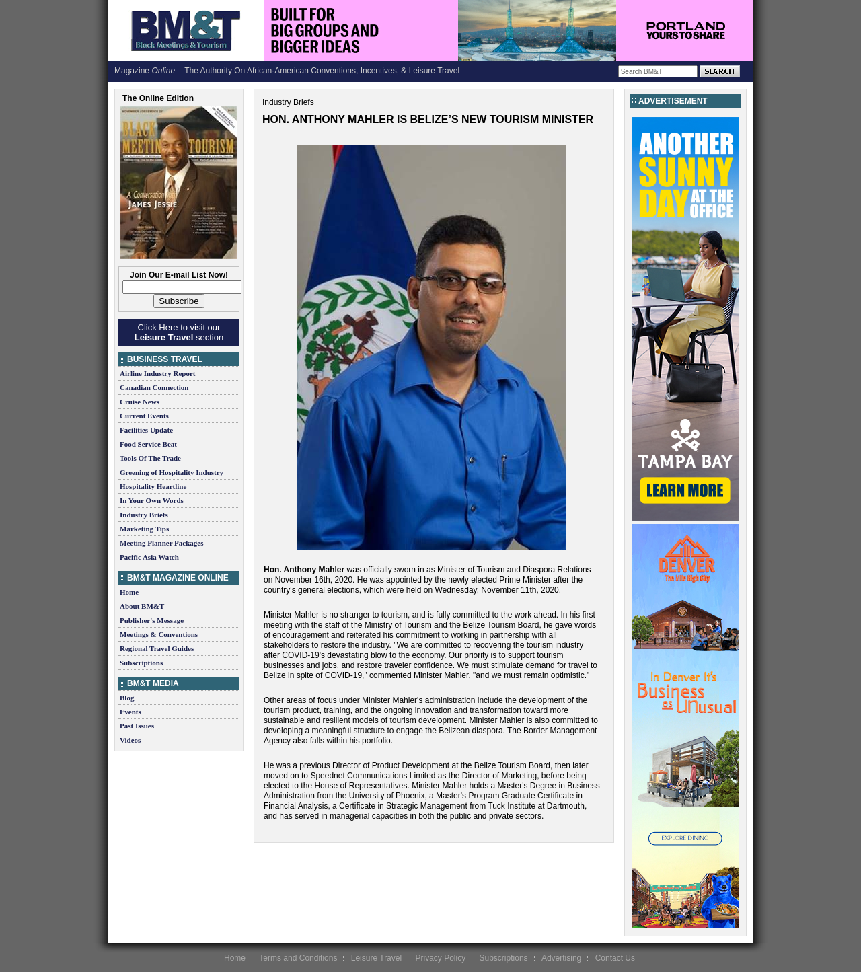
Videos (130, 740)
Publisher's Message (152, 620)
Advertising (561, 958)
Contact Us (615, 958)
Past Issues (137, 726)
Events (130, 712)
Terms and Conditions (298, 958)
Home (129, 592)
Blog (127, 698)
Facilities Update (146, 430)
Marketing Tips (144, 529)
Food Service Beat (148, 444)
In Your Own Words (152, 500)
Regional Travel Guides (157, 648)
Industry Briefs (144, 515)
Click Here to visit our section (179, 332)
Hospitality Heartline (153, 486)
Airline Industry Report (157, 373)
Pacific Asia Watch (149, 557)
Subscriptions (141, 663)
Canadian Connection (154, 387)
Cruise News (139, 402)
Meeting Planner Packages (161, 543)
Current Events (144, 416)
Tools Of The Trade (150, 458)
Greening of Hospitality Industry (171, 472)
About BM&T (142, 606)
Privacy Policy (440, 958)
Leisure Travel (376, 958)
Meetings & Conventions (159, 634)
